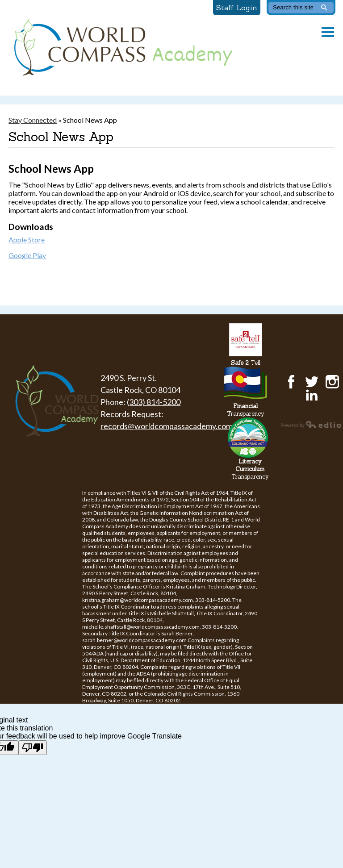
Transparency (245, 409)
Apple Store (26, 239)
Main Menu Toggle (328, 32)
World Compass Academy (121, 48)
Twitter (311, 381)
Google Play (27, 255)
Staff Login (236, 7)
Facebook (291, 381)
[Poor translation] (32, 747)
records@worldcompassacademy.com (166, 426)
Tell (245, 363)
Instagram (332, 381)
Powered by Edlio (311, 424)
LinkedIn (311, 395)
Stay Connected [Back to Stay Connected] (32, 120)
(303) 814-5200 (153, 402)
